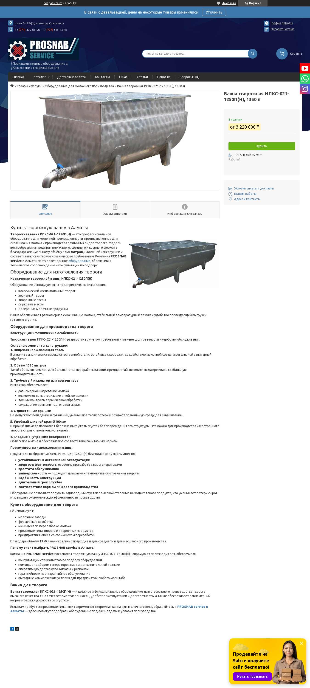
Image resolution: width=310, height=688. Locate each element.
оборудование (79, 261)
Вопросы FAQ (190, 77)
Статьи (142, 77)
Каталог (40, 77)
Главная (18, 77)
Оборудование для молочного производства (79, 86)
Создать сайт (53, 3)
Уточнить (214, 12)
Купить (261, 146)
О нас (123, 77)
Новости (163, 77)
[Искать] (252, 54)
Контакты (102, 77)
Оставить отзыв (282, 29)
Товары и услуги (29, 86)
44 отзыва (229, 3)
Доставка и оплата (71, 77)
